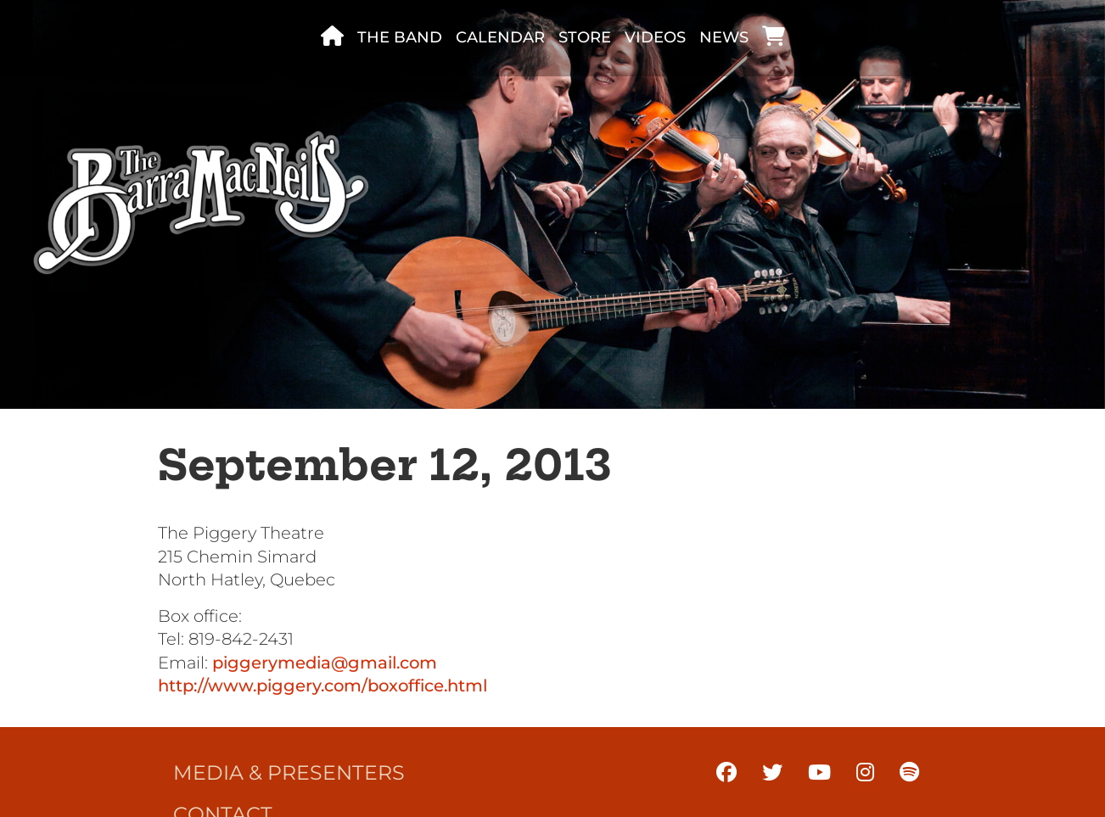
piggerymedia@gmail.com (324, 662)
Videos (655, 37)
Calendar (500, 37)
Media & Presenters (289, 772)
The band (399, 37)
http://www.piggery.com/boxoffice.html (322, 685)
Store (584, 37)
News (724, 37)
